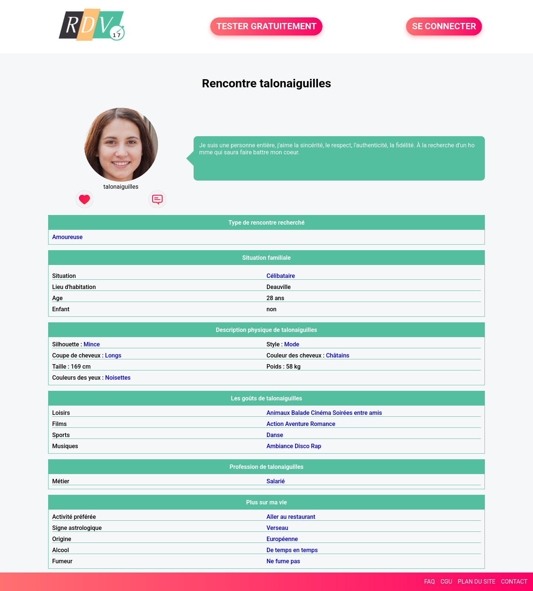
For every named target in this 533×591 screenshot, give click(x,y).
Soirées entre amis (357, 412)
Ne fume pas (283, 561)
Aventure (297, 423)
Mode (291, 344)
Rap (316, 446)
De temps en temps (292, 550)
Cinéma (321, 412)
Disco (302, 446)
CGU (446, 581)
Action (275, 423)
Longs (113, 355)
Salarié (275, 481)
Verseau (277, 527)
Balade (300, 412)
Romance (322, 423)
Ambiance (279, 446)
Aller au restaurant (290, 516)
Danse (274, 435)
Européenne (282, 539)
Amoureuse (67, 237)
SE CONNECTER (444, 26)
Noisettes (118, 377)
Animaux (278, 412)
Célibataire (280, 275)
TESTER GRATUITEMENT (266, 26)
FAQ (429, 581)
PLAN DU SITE (477, 581)
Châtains (337, 355)
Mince (92, 344)
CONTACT (514, 581)
